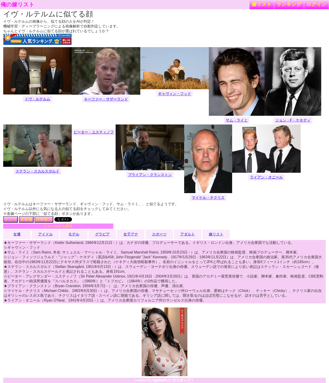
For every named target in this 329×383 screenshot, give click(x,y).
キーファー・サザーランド (106, 99)
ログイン (316, 4)
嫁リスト (262, 4)
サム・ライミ (237, 120)
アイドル (45, 234)
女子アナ (130, 234)
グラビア (102, 234)
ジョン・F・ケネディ (292, 120)
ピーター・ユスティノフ (94, 132)
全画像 (26, 219)
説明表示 (44, 219)
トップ (10, 219)
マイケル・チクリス (208, 198)
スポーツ (159, 234)
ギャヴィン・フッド (174, 94)
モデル (73, 234)
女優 (17, 234)
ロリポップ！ (183, 380)
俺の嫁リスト (17, 5)
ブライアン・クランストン (150, 175)
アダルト (187, 234)
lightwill (159, 380)
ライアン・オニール (266, 177)
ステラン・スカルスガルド (37, 171)
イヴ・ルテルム (37, 99)
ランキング (289, 4)
